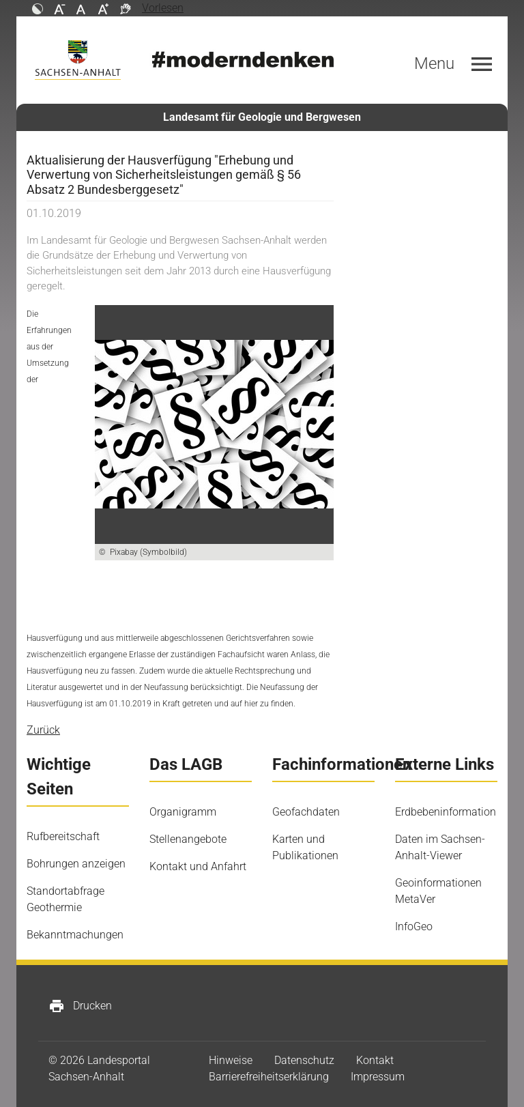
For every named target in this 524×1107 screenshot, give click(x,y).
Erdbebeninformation (445, 811)
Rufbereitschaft (63, 836)
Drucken (80, 1006)
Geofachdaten (306, 811)
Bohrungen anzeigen (76, 863)
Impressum (378, 1076)
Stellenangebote (188, 839)
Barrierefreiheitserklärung (269, 1076)
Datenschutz (304, 1060)
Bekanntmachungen (75, 934)
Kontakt (375, 1060)
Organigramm (182, 811)
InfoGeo (414, 926)
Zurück (43, 729)
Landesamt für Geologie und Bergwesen (262, 117)
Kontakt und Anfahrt (197, 866)
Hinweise (230, 1060)
